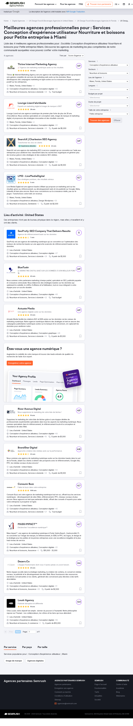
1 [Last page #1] (39, 632)
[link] (67, 4)
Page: (25, 632)
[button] (117, 4)
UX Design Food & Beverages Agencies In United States (51, 21)
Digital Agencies (18, 21)
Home (6, 21)
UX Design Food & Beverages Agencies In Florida (96, 21)
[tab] (10, 647)
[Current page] (32, 631)
